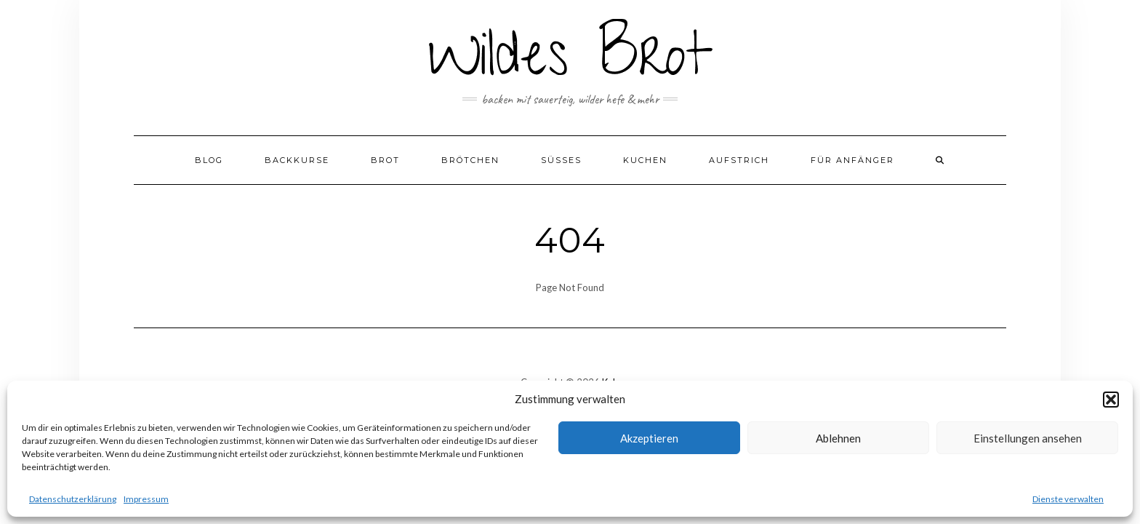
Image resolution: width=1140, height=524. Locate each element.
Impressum (146, 498)
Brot (385, 160)
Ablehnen (838, 438)
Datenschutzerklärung (72, 498)
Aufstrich (739, 160)
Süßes (561, 160)
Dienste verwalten (1068, 498)
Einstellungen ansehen (1028, 438)
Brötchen (470, 160)
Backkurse (297, 160)
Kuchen (645, 160)
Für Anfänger (852, 160)
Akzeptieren (649, 438)
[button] (1111, 399)
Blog (209, 160)
